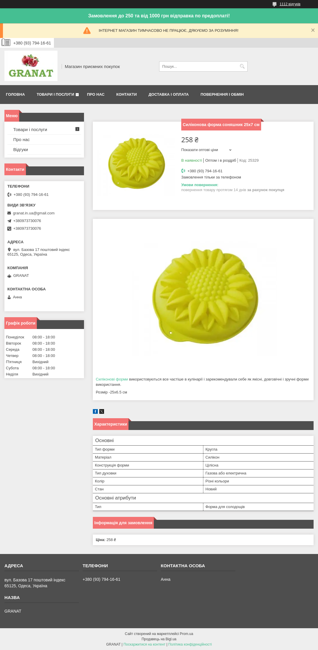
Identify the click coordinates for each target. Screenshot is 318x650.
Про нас (95, 94)
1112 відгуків (290, 4)
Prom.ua (186, 634)
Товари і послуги (55, 94)
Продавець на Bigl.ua (158, 639)
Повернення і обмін (222, 94)
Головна (15, 94)
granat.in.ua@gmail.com (34, 213)
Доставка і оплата (169, 94)
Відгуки (20, 149)
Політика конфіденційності (190, 644)
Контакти (126, 94)
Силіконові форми (112, 379)
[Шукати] (242, 66)
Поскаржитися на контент (144, 644)
